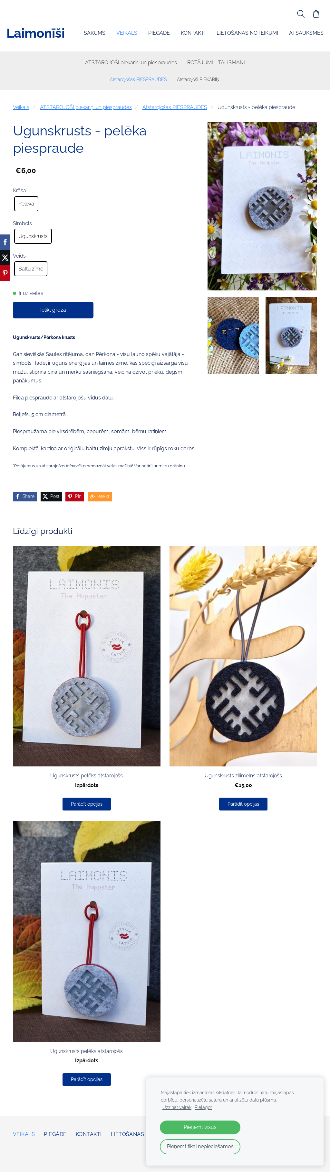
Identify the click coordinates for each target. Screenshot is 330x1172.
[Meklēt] (294, 13)
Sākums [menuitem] (23, 37)
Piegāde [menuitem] (88, 37)
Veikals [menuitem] (55, 37)
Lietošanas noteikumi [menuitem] (176, 37)
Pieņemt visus (200, 1127)
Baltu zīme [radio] (30, 270)
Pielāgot (203, 1107)
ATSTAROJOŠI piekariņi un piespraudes (86, 108)
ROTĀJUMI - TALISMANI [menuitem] (216, 64)
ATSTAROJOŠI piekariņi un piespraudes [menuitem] (131, 64)
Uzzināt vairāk (176, 1107)
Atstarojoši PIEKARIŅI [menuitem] (198, 80)
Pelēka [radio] (26, 205)
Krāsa (19, 192)
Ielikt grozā (53, 311)
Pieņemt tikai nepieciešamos (200, 1146)
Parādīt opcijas (86, 805)
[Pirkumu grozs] (309, 13)
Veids (19, 257)
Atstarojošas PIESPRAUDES (174, 108)
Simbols (22, 225)
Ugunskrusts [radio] (33, 237)
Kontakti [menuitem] (122, 37)
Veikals (21, 108)
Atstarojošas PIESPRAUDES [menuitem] (138, 80)
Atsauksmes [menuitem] (235, 37)
